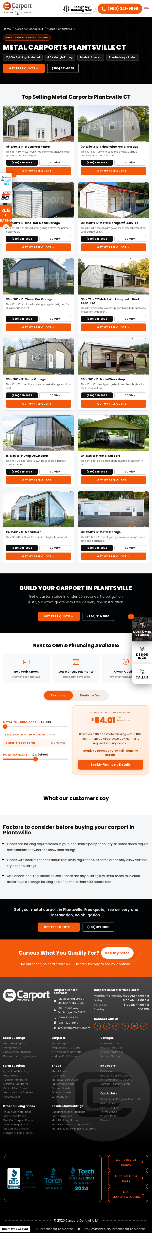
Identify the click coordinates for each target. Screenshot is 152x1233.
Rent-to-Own (91, 695)
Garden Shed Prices (16, 1128)
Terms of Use (108, 1112)
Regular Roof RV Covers (115, 1075)
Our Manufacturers (128, 1194)
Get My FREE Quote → (38, 171)
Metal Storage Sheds (65, 1080)
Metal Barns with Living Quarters (72, 1124)
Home (7, 29)
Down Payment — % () (25, 755)
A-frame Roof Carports (66, 1052)
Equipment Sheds (63, 1084)
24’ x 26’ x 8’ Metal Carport (100, 456)
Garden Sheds (61, 1088)
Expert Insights (109, 1107)
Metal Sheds (59, 1071)
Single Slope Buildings (17, 1052)
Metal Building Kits (14, 1043)
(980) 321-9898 (120, 8)
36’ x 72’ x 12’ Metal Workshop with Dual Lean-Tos (110, 301)
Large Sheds (60, 1097)
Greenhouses (12, 1097)
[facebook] (97, 1026)
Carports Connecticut (29, 29)
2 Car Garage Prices (16, 1124)
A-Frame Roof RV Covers (116, 1080)
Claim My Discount (15, 1229)
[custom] (115, 1026)
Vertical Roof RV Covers (115, 1084)
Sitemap (105, 1120)
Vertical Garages (111, 1056)
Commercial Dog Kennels (19, 1056)
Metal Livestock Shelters (18, 1092)
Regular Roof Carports (66, 1047)
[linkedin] (106, 1026)
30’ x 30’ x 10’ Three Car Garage (29, 299)
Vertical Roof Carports (66, 1056)
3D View (55, 162)
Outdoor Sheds (61, 1092)
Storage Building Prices (18, 1133)
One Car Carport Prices (18, 1120)
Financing (58, 695)
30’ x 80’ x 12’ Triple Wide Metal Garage (110, 147)
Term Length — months (29, 734)
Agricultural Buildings (16, 1071)
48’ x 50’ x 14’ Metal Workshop (28, 147)
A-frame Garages (112, 1052)
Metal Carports (61, 1043)
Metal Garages (110, 1043)
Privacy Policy (109, 1116)
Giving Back (107, 1103)
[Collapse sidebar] (131, 616)
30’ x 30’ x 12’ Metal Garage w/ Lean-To (109, 223)
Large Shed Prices (14, 1116)
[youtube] (134, 1026)
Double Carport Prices (17, 1112)
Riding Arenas (12, 1047)
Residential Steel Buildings (68, 1112)
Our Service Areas (130, 1162)
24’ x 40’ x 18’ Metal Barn (24, 532)
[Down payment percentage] (35, 759)
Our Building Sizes (129, 1178)
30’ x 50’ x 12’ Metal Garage (26, 379)
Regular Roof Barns (15, 1080)
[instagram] (143, 1026)
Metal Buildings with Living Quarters (74, 1128)
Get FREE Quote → (24, 68)
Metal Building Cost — (27, 722)
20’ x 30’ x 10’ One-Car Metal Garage (33, 223)
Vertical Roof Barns (15, 1088)
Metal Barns (10, 1075)
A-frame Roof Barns (15, 1084)
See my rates (117, 953)
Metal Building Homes (65, 1120)
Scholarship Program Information (121, 1099)
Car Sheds (58, 1075)
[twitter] (125, 1026)
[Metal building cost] (35, 726)
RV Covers (107, 1071)
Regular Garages (111, 1047)
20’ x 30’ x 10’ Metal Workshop (103, 379)
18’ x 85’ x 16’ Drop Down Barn (27, 456)
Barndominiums (62, 1116)
